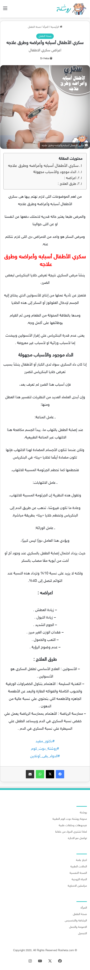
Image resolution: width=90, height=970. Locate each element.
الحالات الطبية (78, 866)
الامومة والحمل (78, 927)
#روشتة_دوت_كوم (45, 749)
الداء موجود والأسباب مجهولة (54, 172)
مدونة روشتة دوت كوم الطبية (69, 819)
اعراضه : (70, 178)
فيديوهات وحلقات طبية (73, 825)
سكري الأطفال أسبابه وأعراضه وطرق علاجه (43, 166)
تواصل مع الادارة (77, 838)
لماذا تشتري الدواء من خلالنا (71, 832)
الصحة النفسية (78, 873)
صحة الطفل (34, 27)
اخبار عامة (81, 860)
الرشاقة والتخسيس (76, 920)
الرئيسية (56, 27)
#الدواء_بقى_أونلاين (45, 756)
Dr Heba (44, 58)
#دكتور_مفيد (45, 741)
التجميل (82, 933)
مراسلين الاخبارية (77, 886)
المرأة (46, 27)
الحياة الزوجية (79, 879)
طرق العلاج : (67, 184)
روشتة (83, 812)
